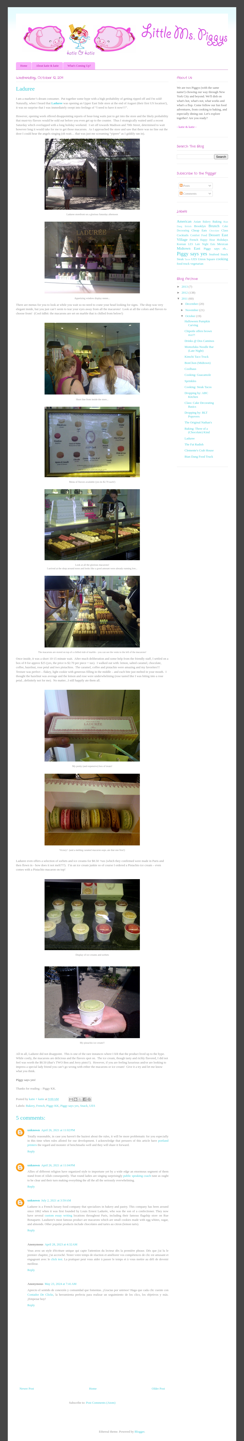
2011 (185, 298)
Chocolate (214, 230)
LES (190, 244)
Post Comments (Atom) (101, 1402)
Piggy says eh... (216, 248)
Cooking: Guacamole (197, 375)
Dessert (214, 235)
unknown (33, 1130)
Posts (185, 185)
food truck (183, 263)
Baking (217, 221)
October (190, 316)
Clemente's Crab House (199, 450)
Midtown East (188, 248)
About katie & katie (47, 65)
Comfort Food (198, 235)
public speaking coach (137, 1176)
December (192, 304)
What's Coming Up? (79, 65)
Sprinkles (190, 381)
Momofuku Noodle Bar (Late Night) (199, 348)
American (184, 221)
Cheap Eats (199, 230)
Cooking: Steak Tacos (198, 387)
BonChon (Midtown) (197, 363)
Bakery (30, 1105)
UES (92, 1105)
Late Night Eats (205, 244)
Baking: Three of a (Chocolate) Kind (197, 430)
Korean (181, 244)
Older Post (158, 1388)
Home (23, 65)
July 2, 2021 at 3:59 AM (56, 1200)
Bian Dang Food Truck (198, 456)
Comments (188, 193)
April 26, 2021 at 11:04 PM (58, 1165)
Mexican (222, 244)
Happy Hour (207, 239)
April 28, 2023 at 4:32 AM (61, 1244)
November (192, 310)
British (188, 226)
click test (56, 1259)
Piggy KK (52, 1105)
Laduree (57, 103)
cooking (222, 259)
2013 (185, 286)
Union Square (206, 259)
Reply (31, 1151)
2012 (185, 292)
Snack (84, 1105)
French (40, 1105)
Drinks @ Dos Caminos (199, 341)
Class (224, 230)
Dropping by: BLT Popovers (195, 414)
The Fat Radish (193, 444)
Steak (180, 259)
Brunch (213, 226)
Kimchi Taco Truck (196, 356)
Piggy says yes (69, 1105)
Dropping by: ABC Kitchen (196, 395)
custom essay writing (58, 1215)
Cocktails (182, 235)
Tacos (187, 259)
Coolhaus (190, 369)
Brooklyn (200, 226)
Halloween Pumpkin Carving (197, 323)
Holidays (222, 239)
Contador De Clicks (40, 1294)
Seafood (214, 254)
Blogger (139, 1431)
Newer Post (27, 1388)
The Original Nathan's (198, 422)
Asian (197, 221)
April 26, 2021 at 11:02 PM (58, 1130)
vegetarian (196, 263)
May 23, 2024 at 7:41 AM (60, 1284)
